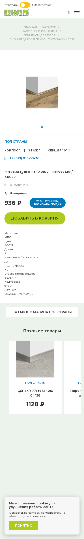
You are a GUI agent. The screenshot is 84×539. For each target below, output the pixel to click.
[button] (42, 127)
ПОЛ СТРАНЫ (15, 142)
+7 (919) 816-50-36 (24, 158)
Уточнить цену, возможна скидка (47, 203)
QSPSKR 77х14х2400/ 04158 (35, 393)
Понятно (23, 525)
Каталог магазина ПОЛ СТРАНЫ (42, 312)
